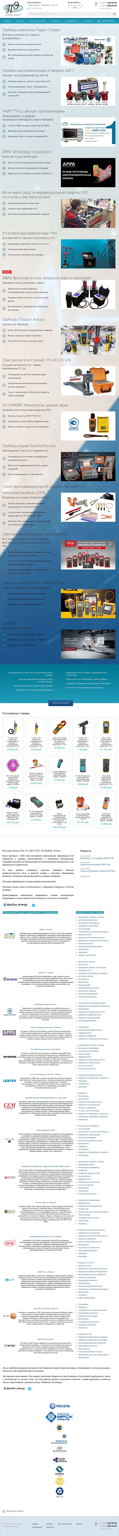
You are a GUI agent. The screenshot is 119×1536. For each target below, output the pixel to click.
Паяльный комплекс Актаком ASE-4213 (97, 871)
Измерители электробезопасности (91, 938)
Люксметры (82, 973)
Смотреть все (85, 876)
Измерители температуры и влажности (93, 1078)
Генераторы (82, 926)
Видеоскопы (83, 1119)
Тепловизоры (83, 1096)
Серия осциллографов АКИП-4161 (95, 865)
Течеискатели (83, 1084)
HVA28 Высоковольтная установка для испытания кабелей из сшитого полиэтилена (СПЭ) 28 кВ (59, 819)
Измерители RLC (85, 935)
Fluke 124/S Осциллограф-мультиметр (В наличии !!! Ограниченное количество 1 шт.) (106, 742)
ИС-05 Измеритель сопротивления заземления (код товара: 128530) (83, 778)
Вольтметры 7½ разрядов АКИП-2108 (96, 858)
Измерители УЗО (85, 1266)
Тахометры (103, 973)
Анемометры (93, 973)
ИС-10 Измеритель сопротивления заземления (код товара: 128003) (36, 813)
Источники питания (85, 943)
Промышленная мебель (87, 997)
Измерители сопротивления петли (91, 1012)
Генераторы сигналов (86, 967)
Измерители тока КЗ (86, 1263)
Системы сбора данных (87, 1194)
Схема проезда (36, 8)
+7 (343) (108, 3)
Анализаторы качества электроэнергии (93, 932)
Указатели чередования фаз (89, 1018)
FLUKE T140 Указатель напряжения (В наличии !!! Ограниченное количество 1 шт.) (13, 742)
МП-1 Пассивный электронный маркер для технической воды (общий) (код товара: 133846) (13, 780)
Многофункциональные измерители (92, 1274)
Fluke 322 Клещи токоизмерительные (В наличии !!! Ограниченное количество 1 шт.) (59, 741)
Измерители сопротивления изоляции (93, 1039)
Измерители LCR (85, 970)
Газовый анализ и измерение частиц (92, 1310)
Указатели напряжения (87, 1036)
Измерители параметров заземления (92, 1272)
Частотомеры (93, 926)
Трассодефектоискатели (87, 1250)
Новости (55, 21)
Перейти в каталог (60, 703)
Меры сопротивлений (86, 1298)
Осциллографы (84, 929)
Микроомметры (84, 1203)
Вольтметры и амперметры (88, 923)
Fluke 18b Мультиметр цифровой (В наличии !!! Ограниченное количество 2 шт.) (106, 780)
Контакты (88, 21)
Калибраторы (83, 1155)
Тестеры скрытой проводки (88, 1111)
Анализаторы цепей (86, 1164)
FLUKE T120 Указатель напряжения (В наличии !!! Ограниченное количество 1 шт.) (36, 742)
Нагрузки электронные (87, 955)
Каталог (20, 21)
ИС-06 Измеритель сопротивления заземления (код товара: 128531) (59, 774)
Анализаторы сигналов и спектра (91, 917)
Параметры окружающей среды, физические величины (88, 683)
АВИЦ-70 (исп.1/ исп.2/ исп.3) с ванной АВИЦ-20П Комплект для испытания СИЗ (13, 816)
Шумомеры (82, 1087)
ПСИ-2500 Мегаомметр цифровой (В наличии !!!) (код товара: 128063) (106, 817)
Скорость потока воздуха (88, 1316)
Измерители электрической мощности (93, 1236)
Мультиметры (83, 949)
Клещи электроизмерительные (90, 946)
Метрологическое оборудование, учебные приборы (86, 679)
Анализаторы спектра (86, 962)
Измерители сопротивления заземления (93, 1006)
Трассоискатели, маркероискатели (91, 1003)
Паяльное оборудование (87, 994)
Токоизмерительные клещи (88, 988)
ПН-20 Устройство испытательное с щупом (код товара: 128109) (82, 816)
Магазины (105, 941)
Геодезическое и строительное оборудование (34, 690)
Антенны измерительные (88, 920)
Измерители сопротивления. (89, 941)
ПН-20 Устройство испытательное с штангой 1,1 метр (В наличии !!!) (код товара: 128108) (36, 776)
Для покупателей (37, 21)
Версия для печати (15, 1511)
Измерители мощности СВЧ (89, 1173)
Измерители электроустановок (90, 1206)
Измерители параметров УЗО (89, 1015)
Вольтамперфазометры (87, 1021)
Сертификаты (71, 21)
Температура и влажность (88, 1313)
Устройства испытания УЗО (88, 1248)
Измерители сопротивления (89, 1063)
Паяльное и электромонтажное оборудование (84, 688)
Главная (6, 21)
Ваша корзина (107, 21)
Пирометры (82, 952)
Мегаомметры (83, 979)
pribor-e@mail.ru (105, 9)
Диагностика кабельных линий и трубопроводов (33, 686)
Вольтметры (83, 964)
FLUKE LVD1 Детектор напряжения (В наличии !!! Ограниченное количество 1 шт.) (83, 742)
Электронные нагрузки (87, 991)
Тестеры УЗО (83, 1209)
